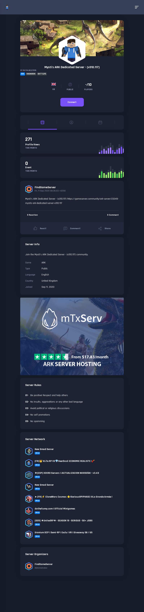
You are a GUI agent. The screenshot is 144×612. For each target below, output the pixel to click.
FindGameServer (45, 187)
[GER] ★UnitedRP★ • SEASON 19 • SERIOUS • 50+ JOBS (64, 520)
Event (28, 167)
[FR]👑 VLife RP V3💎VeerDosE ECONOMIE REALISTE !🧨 (65, 461)
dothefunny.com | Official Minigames (55, 508)
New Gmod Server (44, 449)
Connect (72, 102)
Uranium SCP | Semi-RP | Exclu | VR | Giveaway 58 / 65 (63, 532)
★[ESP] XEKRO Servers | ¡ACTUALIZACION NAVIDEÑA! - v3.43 (67, 473)
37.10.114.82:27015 (28, 70)
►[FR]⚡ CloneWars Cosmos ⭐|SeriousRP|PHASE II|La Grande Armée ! (73, 496)
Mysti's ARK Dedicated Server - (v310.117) (72, 67)
